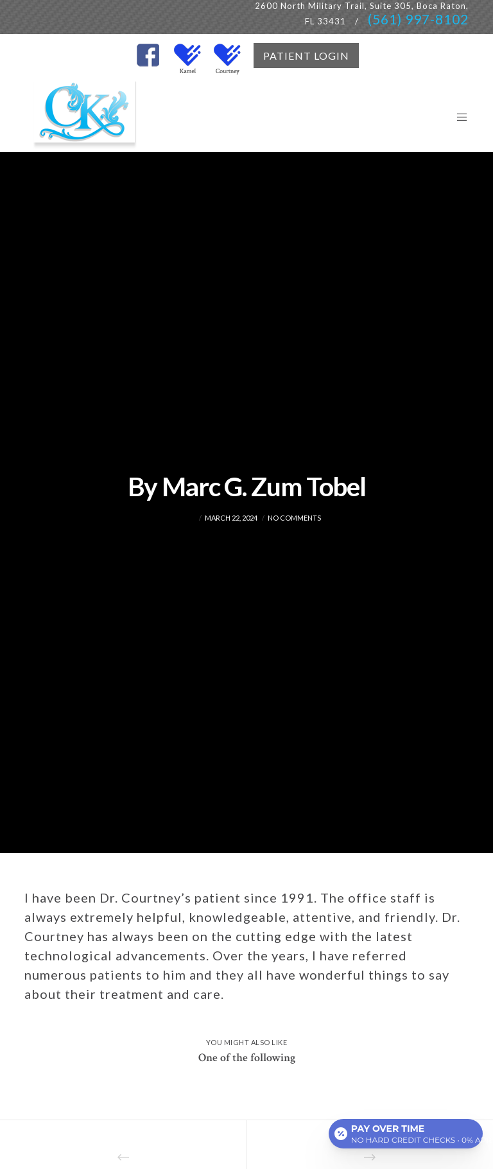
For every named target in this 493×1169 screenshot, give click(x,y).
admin (184, 518)
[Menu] (457, 117)
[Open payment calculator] (406, 1131)
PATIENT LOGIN (306, 55)
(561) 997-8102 (418, 19)
